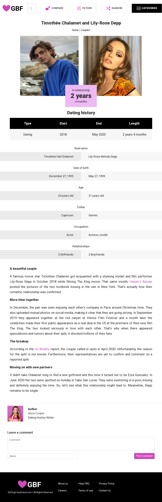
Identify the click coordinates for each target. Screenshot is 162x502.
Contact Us (105, 490)
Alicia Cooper (36, 422)
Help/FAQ (83, 483)
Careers (62, 490)
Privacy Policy (107, 483)
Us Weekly (42, 358)
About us (63, 483)
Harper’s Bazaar (140, 291)
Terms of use (85, 490)
